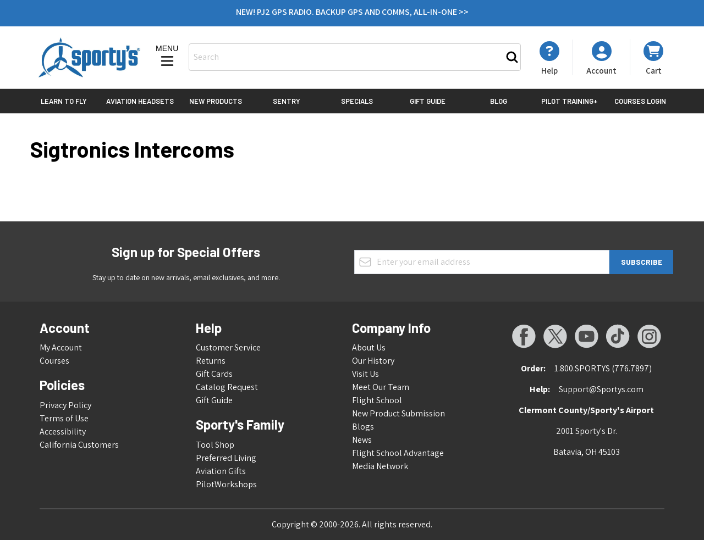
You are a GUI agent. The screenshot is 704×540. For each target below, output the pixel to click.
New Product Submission (398, 413)
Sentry (286, 101)
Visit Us (365, 374)
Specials (357, 101)
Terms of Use (64, 418)
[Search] (512, 57)
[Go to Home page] (89, 57)
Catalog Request (227, 387)
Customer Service (228, 347)
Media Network (380, 466)
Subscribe (641, 261)
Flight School (377, 400)
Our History (373, 360)
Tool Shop (215, 444)
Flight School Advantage (398, 453)
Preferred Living (226, 458)
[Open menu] (167, 56)
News (362, 440)
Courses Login (640, 101)
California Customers (79, 444)
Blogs (363, 426)
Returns (211, 360)
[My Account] (549, 58)
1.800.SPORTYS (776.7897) (603, 368)
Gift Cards (214, 374)
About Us (369, 347)
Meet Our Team (380, 387)
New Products (215, 101)
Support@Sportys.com (601, 389)
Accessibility (63, 431)
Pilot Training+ (569, 101)
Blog (498, 101)
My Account (61, 347)
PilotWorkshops (226, 484)
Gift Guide (428, 101)
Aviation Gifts (221, 471)
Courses (54, 360)
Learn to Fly (64, 101)
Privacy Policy (65, 405)
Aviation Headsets (140, 101)
